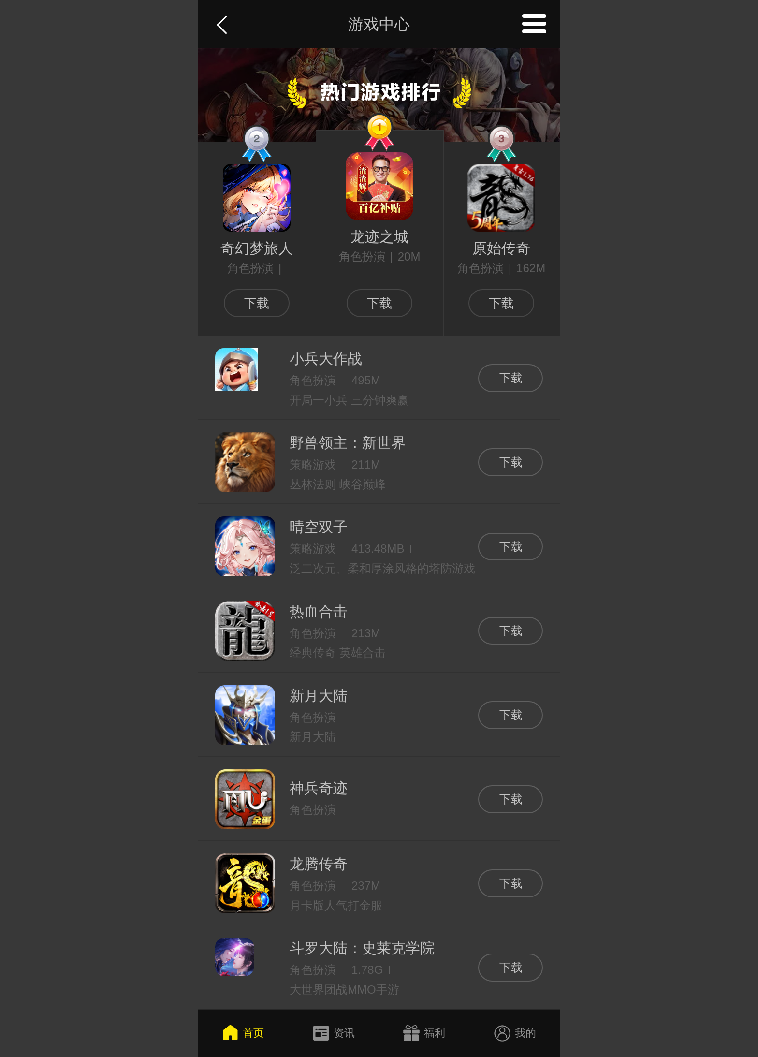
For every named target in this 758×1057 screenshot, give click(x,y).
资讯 (333, 1033)
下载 (256, 303)
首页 (243, 1033)
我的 (515, 1033)
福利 (424, 1033)
